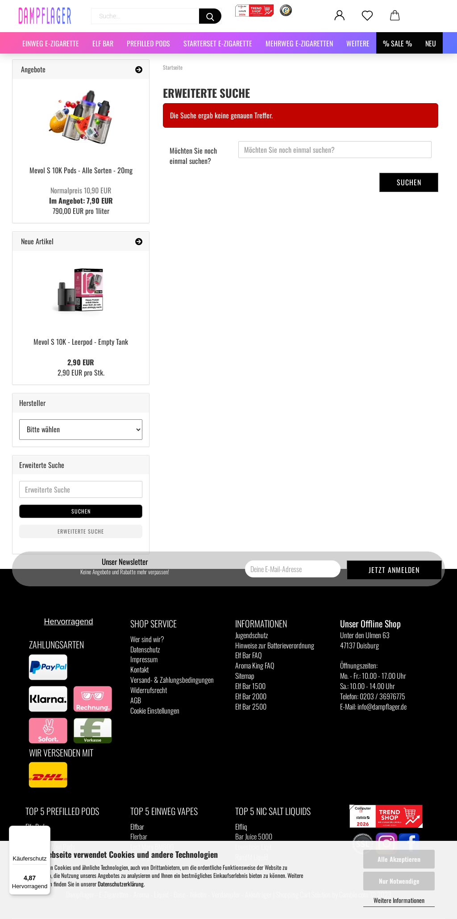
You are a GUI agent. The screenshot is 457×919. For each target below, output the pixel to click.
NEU (430, 43)
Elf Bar (102, 43)
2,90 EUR (80, 362)
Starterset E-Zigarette (217, 43)
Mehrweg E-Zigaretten (299, 43)
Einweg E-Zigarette (50, 43)
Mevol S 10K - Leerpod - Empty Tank (80, 341)
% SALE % (397, 43)
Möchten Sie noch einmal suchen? (193, 155)
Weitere (358, 43)
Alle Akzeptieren (399, 859)
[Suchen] (210, 16)
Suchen (409, 182)
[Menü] (45, 831)
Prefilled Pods (148, 43)
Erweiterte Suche (81, 531)
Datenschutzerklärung (121, 883)
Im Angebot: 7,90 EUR (81, 195)
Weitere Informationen (399, 900)
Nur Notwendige (399, 881)
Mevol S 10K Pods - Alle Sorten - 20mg (81, 170)
